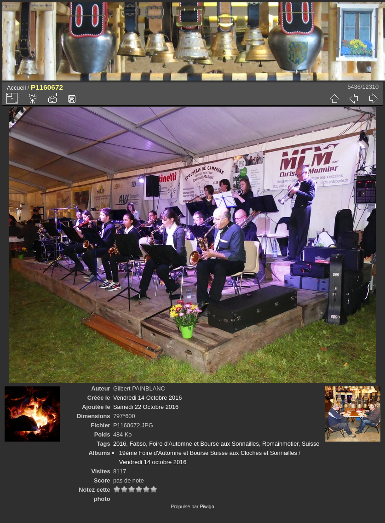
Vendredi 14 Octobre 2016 (147, 397)
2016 (119, 443)
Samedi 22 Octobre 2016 (145, 406)
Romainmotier (280, 443)
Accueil (16, 87)
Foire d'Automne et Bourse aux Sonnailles (204, 443)
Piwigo (207, 506)
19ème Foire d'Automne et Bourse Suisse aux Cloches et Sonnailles (208, 452)
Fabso (137, 443)
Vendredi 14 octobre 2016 (153, 462)
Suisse (310, 443)
